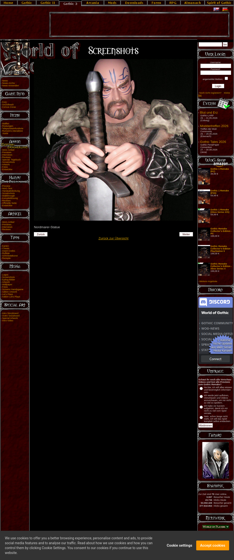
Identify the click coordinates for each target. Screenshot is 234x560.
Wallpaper (7, 284)
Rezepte (6, 258)
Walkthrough (8, 196)
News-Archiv (8, 83)
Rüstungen (7, 126)
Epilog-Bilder (8, 279)
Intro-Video (7, 320)
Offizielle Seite (9, 203)
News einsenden (10, 85)
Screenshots (8, 162)
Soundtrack (8, 104)
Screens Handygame (12, 289)
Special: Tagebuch (11, 159)
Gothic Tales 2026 (213, 142)
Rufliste (6, 253)
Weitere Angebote (208, 281)
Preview (6, 186)
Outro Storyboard (11, 315)
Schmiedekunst (10, 256)
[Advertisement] (139, 25)
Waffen (5, 123)
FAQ (4, 102)
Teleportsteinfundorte (12, 128)
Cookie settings (179, 548)
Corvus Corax (9, 107)
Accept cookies (212, 548)
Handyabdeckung (11, 191)
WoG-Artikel (8, 150)
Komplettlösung (10, 198)
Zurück (41, 234)
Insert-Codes (8, 251)
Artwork (6, 164)
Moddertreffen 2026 (214, 126)
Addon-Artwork (9, 292)
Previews (6, 152)
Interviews (7, 155)
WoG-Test (7, 188)
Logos (5, 275)
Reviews (6, 157)
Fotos (5, 167)
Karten (5, 246)
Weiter (186, 234)
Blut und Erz (209, 112)
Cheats (6, 248)
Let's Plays (7, 294)
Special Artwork (10, 318)
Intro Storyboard (10, 313)
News (5, 80)
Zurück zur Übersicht (113, 238)
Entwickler (7, 169)
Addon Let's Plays (11, 296)
